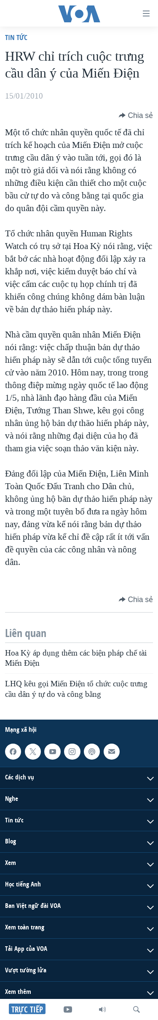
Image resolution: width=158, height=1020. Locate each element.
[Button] (136, 115)
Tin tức (16, 37)
